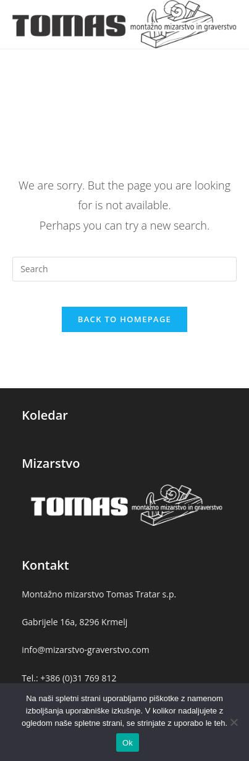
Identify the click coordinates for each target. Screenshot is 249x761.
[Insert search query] (124, 269)
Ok (127, 742)
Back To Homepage (124, 319)
